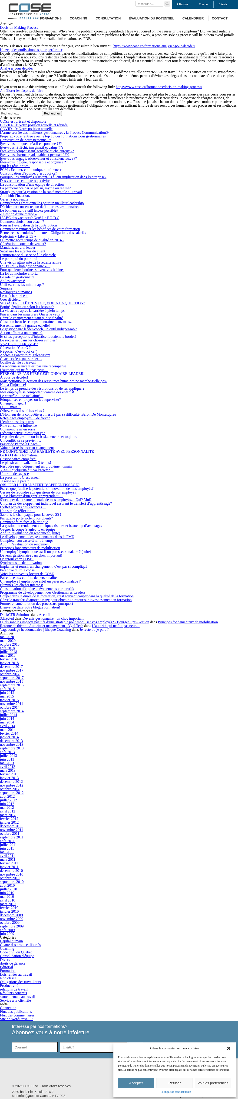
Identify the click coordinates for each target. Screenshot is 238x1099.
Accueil (44, 615)
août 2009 (7, 930)
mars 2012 (8, 815)
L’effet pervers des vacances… (23, 507)
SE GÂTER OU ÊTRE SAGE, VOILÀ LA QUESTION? (42, 303)
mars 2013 (8, 770)
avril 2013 (7, 767)
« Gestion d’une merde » (18, 214)
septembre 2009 (12, 926)
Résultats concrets (13, 993)
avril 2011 (7, 856)
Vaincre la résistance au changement (27, 448)
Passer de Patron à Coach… (20, 444)
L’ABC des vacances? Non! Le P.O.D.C (29, 218)
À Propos (182, 4)
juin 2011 (7, 848)
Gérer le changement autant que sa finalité (31, 318)
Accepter (136, 1083)
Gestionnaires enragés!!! (18, 459)
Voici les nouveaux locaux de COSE (27, 574)
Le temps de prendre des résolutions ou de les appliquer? (42, 388)
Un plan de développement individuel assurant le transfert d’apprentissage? (56, 503)
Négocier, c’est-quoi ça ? (18, 351)
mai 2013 (7, 763)
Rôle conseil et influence (18, 425)
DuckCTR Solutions (15, 615)
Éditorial (6, 967)
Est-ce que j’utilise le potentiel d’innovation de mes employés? (47, 489)
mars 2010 (8, 904)
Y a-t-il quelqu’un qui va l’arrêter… (26, 470)
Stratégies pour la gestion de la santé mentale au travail (41, 192)
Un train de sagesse (14, 474)
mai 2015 (7, 696)
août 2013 (7, 752)
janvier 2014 (9, 737)
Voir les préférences (213, 1083)
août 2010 (7, 885)
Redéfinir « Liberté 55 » (18, 236)
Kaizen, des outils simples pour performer (31, 50)
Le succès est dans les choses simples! (28, 340)
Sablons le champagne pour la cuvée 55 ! (30, 514)
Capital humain (11, 941)
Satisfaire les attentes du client (22, 251)
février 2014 (9, 733)
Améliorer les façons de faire (21, 90)
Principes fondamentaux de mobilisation (30, 548)
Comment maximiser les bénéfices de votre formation (40, 229)
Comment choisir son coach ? (22, 221)
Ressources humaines (16, 292)
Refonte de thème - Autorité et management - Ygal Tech (41, 626)
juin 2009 (7, 934)
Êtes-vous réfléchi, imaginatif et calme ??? (31, 147)
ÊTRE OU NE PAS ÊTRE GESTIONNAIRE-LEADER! (42, 374)
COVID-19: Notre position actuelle (26, 129)
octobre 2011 (9, 833)
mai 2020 (7, 637)
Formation (8, 971)
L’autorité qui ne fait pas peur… (24, 370)
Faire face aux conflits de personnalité (28, 578)
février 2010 (9, 908)
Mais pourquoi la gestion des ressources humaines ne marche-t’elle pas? (53, 381)
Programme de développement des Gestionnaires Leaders (42, 592)
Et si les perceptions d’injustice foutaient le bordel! (38, 336)
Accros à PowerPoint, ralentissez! (25, 355)
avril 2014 (7, 726)
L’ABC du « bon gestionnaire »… (25, 266)
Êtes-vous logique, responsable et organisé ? (33, 162)
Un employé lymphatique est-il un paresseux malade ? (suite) (45, 552)
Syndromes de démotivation (21, 563)
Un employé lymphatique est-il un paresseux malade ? (40, 581)
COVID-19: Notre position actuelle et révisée (34, 125)
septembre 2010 (12, 882)
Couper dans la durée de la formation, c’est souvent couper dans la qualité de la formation (67, 596)
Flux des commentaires (17, 1015)
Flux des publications (16, 1011)
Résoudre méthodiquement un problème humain (36, 466)
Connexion (8, 1008)
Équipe (203, 4)
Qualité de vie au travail (18, 362)
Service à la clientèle (15, 1000)
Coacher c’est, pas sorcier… (21, 359)
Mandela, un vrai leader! (18, 247)
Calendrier (193, 18)
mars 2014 (8, 730)
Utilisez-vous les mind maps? (22, 285)
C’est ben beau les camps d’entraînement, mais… (37, 322)
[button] (228, 1048)
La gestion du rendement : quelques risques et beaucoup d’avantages (51, 526)
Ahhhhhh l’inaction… (16, 196)
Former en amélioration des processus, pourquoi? (36, 603)
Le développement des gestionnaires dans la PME (37, 537)
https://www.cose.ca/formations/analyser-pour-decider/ (154, 46)
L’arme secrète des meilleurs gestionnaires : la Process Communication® (54, 132)
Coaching (78, 18)
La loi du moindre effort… (20, 273)
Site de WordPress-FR (16, 1019)
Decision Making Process (19, 27)
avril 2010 (7, 900)
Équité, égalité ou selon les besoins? (27, 307)
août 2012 (7, 796)
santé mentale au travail (17, 997)
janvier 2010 (9, 911)
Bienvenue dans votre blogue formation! (30, 607)
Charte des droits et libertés (20, 945)
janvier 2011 (9, 867)
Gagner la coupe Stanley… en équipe (28, 529)
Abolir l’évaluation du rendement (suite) (30, 533)
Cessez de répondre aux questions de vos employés (38, 492)
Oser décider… (11, 299)
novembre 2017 (11, 670)
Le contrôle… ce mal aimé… (21, 396)
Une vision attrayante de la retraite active (30, 262)
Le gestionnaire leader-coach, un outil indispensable (38, 329)
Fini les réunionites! (15, 166)
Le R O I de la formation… (20, 455)
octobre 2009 (10, 922)
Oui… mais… (10, 407)
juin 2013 (7, 759)
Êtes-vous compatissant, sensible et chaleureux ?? (37, 151)
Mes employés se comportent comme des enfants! (37, 392)
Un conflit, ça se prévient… (20, 440)
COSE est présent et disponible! (23, 121)
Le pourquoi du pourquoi (18, 259)
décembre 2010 (11, 871)
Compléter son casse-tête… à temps (26, 540)
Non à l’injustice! (13, 385)
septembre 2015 (12, 685)
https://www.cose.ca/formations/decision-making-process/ (159, 87)
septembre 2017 (12, 678)
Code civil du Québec (16, 952)
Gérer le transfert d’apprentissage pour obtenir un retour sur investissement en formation (66, 600)
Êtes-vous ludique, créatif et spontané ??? (31, 144)
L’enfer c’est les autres (17, 422)
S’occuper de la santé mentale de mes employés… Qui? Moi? (46, 500)
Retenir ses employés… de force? (25, 418)
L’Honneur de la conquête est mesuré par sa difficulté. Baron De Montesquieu (58, 414)
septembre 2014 (12, 711)
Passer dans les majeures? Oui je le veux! (30, 314)
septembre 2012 (12, 793)
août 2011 (7, 841)
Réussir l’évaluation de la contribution (28, 225)
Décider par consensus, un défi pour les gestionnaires (39, 207)
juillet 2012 (8, 800)
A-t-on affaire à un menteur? (21, 333)
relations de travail (14, 989)
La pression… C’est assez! (20, 477)
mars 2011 (8, 859)
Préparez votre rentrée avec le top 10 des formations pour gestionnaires (53, 136)
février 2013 (9, 774)
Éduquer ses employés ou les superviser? (30, 399)
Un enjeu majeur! (13, 403)
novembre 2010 (11, 874)
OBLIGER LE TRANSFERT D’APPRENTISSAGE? (39, 485)
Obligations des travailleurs (20, 982)
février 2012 (9, 819)
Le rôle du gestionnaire (17, 277)
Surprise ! (7, 288)
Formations (51, 18)
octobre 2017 (10, 674)
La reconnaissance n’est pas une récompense (33, 366)
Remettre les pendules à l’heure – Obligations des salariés (43, 233)
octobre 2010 (10, 878)
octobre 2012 (10, 789)
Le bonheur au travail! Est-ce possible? (29, 210)
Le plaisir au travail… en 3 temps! (25, 463)
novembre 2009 (11, 919)
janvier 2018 (9, 663)
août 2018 (7, 648)
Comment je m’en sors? (17, 429)
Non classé (8, 978)
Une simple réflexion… (17, 511)
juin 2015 (7, 692)
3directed (7, 618)
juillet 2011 (8, 845)
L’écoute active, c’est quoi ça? (22, 433)
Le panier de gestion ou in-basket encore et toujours (38, 437)
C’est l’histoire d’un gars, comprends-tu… (31, 496)
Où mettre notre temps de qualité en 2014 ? (32, 240)
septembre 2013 (12, 748)
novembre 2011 (11, 830)
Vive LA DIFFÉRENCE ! (19, 344)
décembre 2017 (11, 667)
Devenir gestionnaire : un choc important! (31, 555)
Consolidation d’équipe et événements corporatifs (37, 589)
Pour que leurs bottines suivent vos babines (32, 270)
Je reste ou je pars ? (14, 481)
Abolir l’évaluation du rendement (25, 544)
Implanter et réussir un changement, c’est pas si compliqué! (44, 566)
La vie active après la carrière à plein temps (32, 310)
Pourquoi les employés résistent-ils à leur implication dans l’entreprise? (53, 177)
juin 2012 (7, 804)
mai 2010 (7, 896)
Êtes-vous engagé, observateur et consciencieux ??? (38, 158)
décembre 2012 (11, 782)
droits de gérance (12, 963)
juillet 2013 (8, 756)
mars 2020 (8, 641)
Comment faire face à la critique (24, 522)
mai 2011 (7, 852)
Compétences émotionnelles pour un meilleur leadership (42, 203)
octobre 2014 (10, 707)
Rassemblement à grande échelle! (25, 325)
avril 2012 (7, 811)
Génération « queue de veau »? (23, 244)
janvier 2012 (9, 822)
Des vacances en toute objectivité (25, 181)
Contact (220, 18)
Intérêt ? (68, 1047)
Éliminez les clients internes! (21, 585)
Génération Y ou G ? (15, 348)
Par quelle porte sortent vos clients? (26, 518)
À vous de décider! (14, 377)
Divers (5, 960)
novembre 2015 (11, 681)
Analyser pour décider (16, 68)
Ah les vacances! (12, 281)
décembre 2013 (11, 741)
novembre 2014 (11, 704)
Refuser (175, 1083)
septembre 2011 (11, 837)
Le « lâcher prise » (14, 296)
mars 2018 (8, 655)
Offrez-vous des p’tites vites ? (22, 411)
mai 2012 (7, 807)
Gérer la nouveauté (14, 199)
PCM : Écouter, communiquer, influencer (30, 170)
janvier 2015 (9, 700)
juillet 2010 (8, 889)
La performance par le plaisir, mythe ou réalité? (35, 188)
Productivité (9, 986)
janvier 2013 (9, 778)
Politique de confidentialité (176, 1091)
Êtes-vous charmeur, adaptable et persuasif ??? (34, 155)
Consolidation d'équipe (17, 956)
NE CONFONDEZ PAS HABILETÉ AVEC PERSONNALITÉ (47, 451)
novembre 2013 (11, 744)
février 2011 (9, 863)
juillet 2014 (8, 715)
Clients (222, 4)
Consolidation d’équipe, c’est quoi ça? (28, 173)
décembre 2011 (11, 826)
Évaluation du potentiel (151, 18)
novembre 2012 (11, 785)
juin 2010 (7, 893)
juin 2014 (7, 718)
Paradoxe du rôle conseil (18, 570)
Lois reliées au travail (16, 974)
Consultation (108, 18)
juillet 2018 (8, 652)
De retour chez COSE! (16, 559)
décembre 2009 (11, 915)
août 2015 (7, 689)
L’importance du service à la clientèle (28, 255)
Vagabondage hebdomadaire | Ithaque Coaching (35, 629)
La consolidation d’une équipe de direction (32, 184)
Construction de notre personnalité (25, 140)
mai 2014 (7, 722)
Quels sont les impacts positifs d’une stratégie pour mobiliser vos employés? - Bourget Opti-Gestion (74, 622)
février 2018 (9, 659)
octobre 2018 (10, 644)
